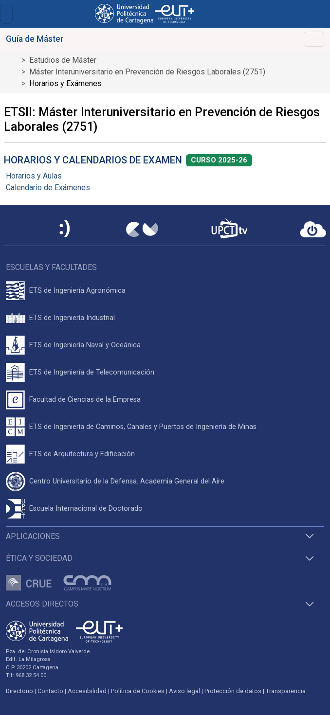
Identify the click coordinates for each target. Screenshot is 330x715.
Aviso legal (184, 691)
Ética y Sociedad (39, 558)
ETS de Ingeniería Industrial (72, 318)
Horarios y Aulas (34, 175)
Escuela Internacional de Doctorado (86, 508)
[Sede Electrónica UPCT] (65, 229)
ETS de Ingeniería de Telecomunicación (91, 372)
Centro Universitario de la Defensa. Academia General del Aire (126, 481)
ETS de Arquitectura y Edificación (82, 454)
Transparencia (286, 691)
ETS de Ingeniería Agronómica (77, 290)
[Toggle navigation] (6, 14)
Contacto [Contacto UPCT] (50, 691)
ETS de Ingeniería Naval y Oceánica (85, 345)
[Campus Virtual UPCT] (142, 229)
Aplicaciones (33, 536)
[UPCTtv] (229, 229)
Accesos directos (42, 603)
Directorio (19, 691)
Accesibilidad (87, 691)
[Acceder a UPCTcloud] (313, 229)
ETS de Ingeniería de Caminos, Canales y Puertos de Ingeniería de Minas (143, 427)
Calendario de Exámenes (48, 187)
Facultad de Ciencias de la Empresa (85, 399)
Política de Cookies (138, 691)
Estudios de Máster (62, 60)
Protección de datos (232, 691)
